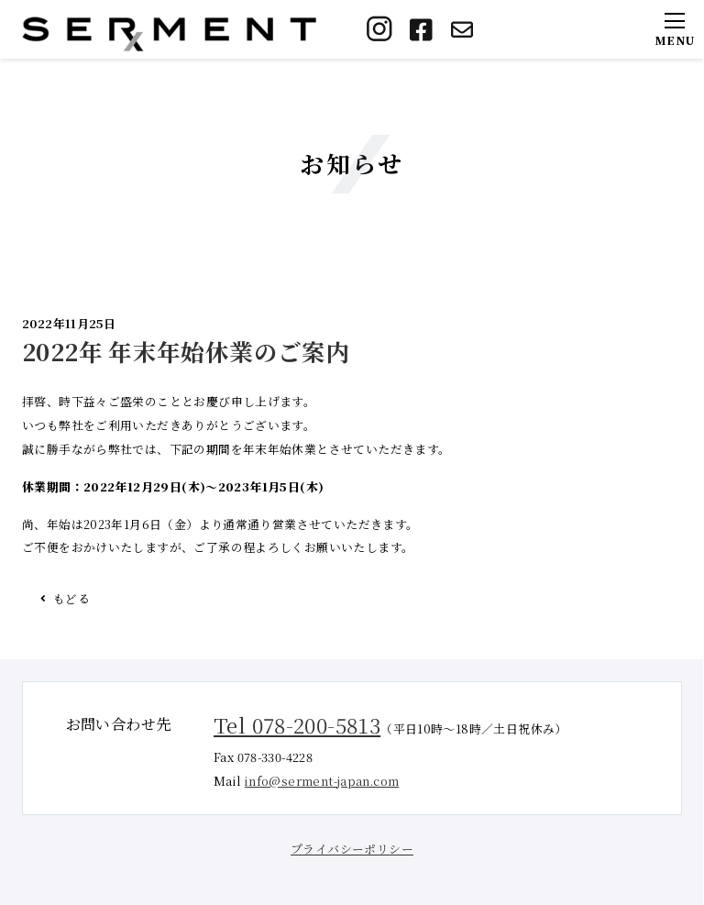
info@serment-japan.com (322, 780)
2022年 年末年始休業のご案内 (186, 351)
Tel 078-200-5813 (297, 724)
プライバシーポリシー (352, 848)
